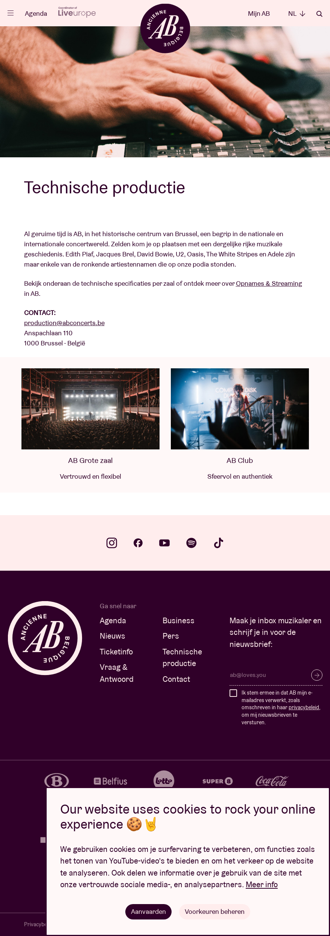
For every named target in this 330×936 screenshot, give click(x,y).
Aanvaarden (148, 911)
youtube (164, 543)
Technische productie (182, 658)
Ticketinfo (116, 652)
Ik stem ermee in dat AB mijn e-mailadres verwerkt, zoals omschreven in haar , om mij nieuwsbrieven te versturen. (281, 707)
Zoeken (319, 14)
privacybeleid (304, 707)
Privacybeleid (39, 924)
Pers (171, 636)
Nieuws (112, 636)
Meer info (262, 884)
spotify (191, 543)
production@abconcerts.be (64, 322)
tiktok (218, 543)
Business (179, 620)
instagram (111, 543)
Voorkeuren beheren (215, 911)
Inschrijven (316, 675)
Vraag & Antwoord (117, 673)
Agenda (36, 13)
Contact (176, 679)
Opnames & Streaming (269, 283)
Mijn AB (259, 13)
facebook (138, 542)
